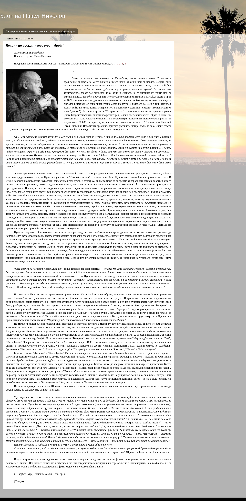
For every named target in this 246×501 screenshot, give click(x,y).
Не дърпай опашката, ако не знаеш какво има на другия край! (40, 31)
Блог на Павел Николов (32, 15)
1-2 (119, 63)
